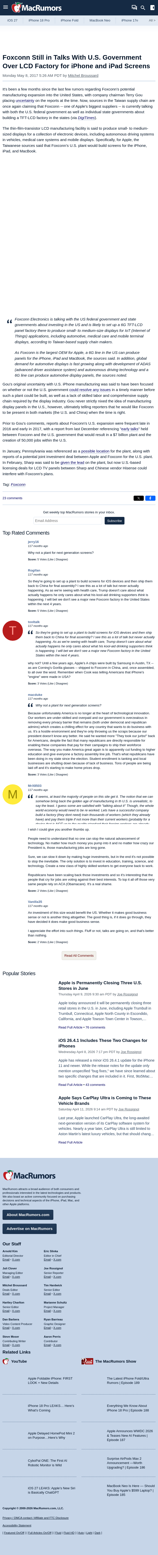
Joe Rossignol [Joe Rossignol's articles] (53, 1268)
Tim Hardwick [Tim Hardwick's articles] (53, 1285)
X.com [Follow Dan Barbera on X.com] (16, 1327)
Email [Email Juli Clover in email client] (6, 1276)
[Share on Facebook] (150, 498)
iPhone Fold (69, 20)
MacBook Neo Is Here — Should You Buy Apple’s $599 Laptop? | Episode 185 (131, 1490)
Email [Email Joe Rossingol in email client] (47, 1276)
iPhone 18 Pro (39, 20)
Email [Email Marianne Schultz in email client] (47, 1310)
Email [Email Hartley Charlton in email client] (6, 1310)
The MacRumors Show (115, 1361)
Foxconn (18, 484)
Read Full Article (70, 1027)
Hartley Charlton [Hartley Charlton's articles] (13, 1302)
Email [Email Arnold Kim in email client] (6, 1259)
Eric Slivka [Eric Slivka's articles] (51, 1251)
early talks (129, 429)
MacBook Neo (100, 20)
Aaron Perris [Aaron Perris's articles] (52, 1336)
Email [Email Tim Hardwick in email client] (47, 1293)
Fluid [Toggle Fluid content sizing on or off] (58, 1532)
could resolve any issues (90, 389)
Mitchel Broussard (83, 75)
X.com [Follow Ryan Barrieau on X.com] (57, 1327)
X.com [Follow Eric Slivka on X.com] (57, 1259)
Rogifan (34, 570)
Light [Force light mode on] (89, 1532)
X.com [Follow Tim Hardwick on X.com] (57, 1293)
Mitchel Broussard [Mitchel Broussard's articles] (15, 1285)
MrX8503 (34, 786)
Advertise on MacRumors (30, 1228)
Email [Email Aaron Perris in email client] (47, 1344)
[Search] (144, 8)
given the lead (72, 462)
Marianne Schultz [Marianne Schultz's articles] (55, 1302)
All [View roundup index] (152, 20)
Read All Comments (79, 955)
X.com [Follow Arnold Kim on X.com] (16, 1259)
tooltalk (34, 622)
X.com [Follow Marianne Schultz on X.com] (57, 1310)
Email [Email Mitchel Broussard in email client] (6, 1293)
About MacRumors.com (28, 1215)
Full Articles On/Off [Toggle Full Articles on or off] (40, 1532)
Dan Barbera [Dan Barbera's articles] (11, 1319)
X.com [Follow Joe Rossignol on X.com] (57, 1276)
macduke (35, 695)
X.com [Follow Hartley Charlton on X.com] (16, 1310)
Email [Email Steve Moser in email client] (6, 1344)
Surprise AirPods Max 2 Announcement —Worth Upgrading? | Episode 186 (126, 1463)
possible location (95, 451)
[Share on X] (139, 498)
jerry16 (33, 542)
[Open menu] (6, 7)
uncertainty (25, 100)
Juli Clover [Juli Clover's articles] (10, 1268)
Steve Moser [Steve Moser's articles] (11, 1336)
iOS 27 (12, 20)
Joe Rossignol (127, 994)
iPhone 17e (129, 20)
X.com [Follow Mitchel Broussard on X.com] (16, 1293)
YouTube (19, 1361)
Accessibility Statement (17, 1525)
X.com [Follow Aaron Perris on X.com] (57, 1344)
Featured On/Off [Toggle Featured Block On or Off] (14, 1532)
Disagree (61, 559)
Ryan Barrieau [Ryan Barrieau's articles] (53, 1319)
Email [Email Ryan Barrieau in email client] (47, 1327)
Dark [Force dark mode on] (97, 1532)
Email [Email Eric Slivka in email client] (47, 1259)
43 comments (95, 1085)
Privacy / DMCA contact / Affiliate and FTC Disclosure (36, 1517)
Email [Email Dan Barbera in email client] (6, 1327)
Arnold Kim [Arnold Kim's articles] (10, 1251)
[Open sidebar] (152, 8)
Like (51, 559)
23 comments (12, 498)
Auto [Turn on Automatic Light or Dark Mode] (81, 1532)
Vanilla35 (35, 902)
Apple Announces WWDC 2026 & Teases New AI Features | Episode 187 (130, 1435)
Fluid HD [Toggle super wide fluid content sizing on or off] (69, 1532)
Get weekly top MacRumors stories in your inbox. (79, 512)
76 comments (95, 1027)
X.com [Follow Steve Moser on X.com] (16, 1344)
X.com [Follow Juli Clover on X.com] (16, 1276)
